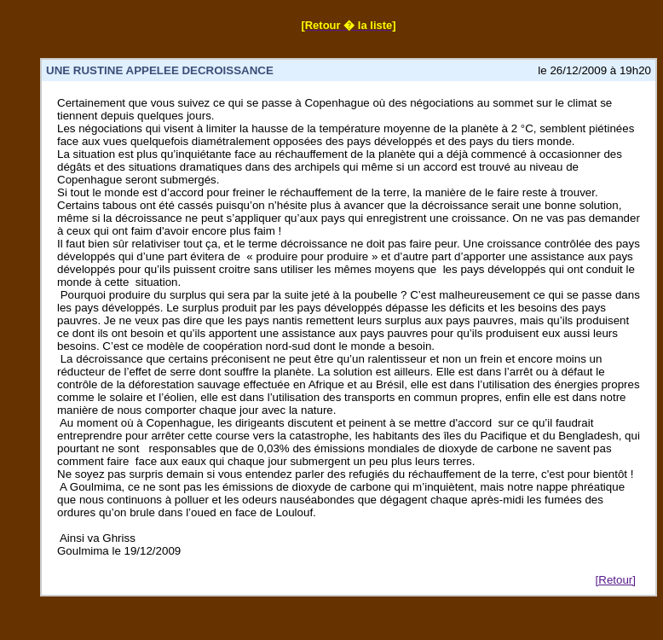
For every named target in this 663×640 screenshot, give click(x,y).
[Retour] (616, 579)
